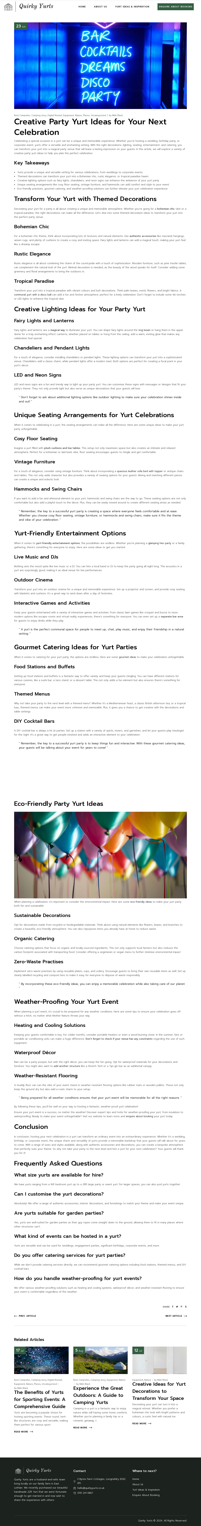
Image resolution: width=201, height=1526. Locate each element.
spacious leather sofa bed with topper (140, 471)
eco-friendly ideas (141, 902)
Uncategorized (98, 115)
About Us (137, 1484)
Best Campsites (22, 115)
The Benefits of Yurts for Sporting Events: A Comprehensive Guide (39, 1399)
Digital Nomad (55, 115)
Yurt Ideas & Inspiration (146, 1490)
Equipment (68, 115)
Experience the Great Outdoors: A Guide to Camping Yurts (98, 1395)
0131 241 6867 (85, 1493)
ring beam (144, 330)
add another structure (67, 1066)
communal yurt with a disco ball (32, 294)
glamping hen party (159, 543)
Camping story (38, 115)
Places (86, 115)
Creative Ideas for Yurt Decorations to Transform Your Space (159, 1391)
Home (135, 1479)
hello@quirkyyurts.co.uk (90, 1488)
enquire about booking (139, 1116)
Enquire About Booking (146, 1495)
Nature (78, 115)
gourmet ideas (127, 657)
